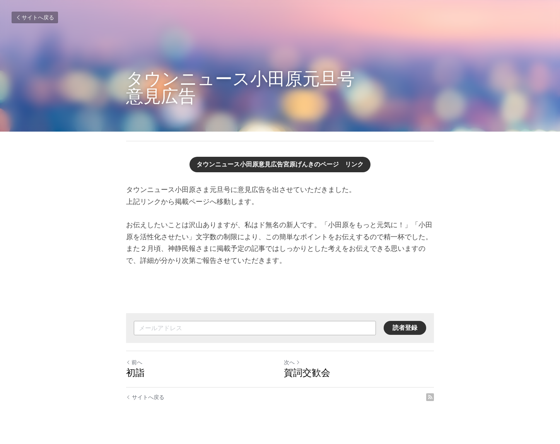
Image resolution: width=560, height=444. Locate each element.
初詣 (135, 372)
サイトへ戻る (34, 17)
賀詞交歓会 (307, 372)
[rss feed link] (430, 397)
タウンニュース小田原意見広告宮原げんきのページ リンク (280, 164)
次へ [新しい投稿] (292, 362)
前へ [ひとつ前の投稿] (134, 362)
